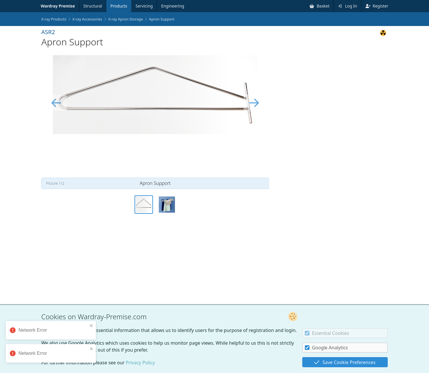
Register (376, 6)
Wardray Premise (58, 6)
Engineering (172, 6)
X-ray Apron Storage (125, 19)
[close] (93, 325)
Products (118, 6)
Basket (319, 6)
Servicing (144, 6)
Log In (347, 6)
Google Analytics (326, 347)
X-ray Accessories (87, 19)
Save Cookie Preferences (345, 362)
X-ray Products (53, 19)
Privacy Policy (140, 362)
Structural (92, 6)
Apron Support (161, 19)
